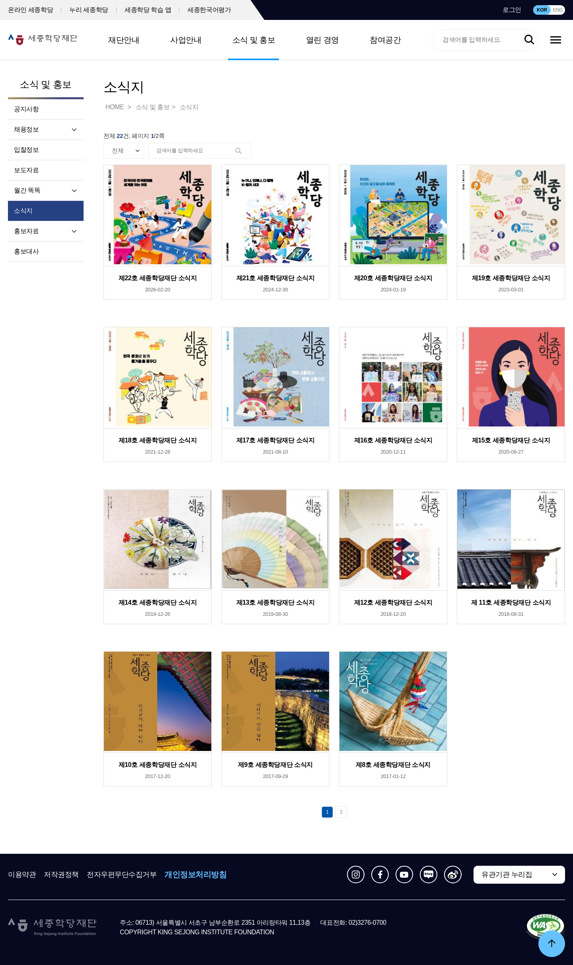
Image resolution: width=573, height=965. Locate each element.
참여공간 (385, 39)
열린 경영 (322, 39)
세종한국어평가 (209, 9)
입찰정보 (26, 149)
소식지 (23, 210)
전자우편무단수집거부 (122, 874)
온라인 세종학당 (30, 9)
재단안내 (123, 39)
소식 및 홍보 (253, 39)
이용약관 (22, 874)
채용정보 (26, 129)
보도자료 (26, 170)
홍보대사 (26, 251)
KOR (542, 10)
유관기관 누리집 (506, 875)
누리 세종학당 (88, 9)
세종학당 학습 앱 (148, 9)
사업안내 (185, 39)
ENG (558, 10)
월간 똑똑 (27, 190)
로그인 (512, 9)
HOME (115, 107)
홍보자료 (26, 231)
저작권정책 (61, 874)
